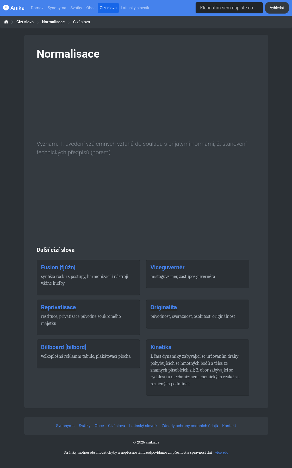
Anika (13, 8)
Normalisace (53, 22)
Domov (37, 7)
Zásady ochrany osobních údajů (190, 425)
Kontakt (229, 425)
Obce (90, 7)
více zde (221, 452)
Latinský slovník (135, 7)
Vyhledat (277, 8)
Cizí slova (108, 7)
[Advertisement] (146, 99)
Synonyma (57, 7)
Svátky (76, 7)
